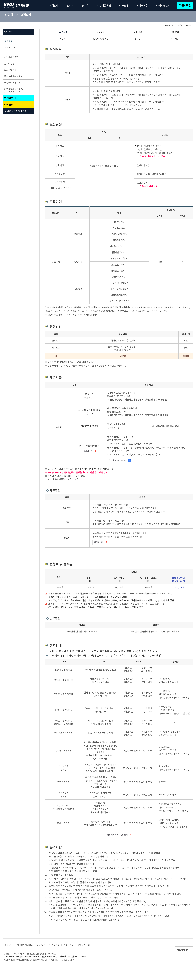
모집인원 (138, 32)
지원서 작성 (10, 47)
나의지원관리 (163, 5)
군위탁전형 (17, 63)
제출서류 (63, 38)
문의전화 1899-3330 (15, 111)
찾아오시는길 (84, 945)
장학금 (138, 38)
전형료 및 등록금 (100, 38)
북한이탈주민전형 (17, 82)
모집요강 (9, 41)
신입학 (70, 5)
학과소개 (123, 5)
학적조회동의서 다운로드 (119, 460)
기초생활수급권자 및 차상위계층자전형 (17, 90)
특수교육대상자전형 (17, 76)
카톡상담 (8, 104)
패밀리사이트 (183, 949)
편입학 (85, 5)
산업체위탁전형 (17, 57)
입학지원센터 (23, 5)
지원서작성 (185, 5)
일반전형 (17, 31)
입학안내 (54, 5)
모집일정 (101, 32)
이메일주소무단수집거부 (48, 945)
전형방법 (175, 32)
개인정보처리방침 (25, 945)
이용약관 (9, 945)
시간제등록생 (104, 5)
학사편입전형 (17, 70)
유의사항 (175, 38)
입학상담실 (142, 5)
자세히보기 (90, 451)
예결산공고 (68, 945)
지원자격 (63, 32)
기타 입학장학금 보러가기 (119, 835)
